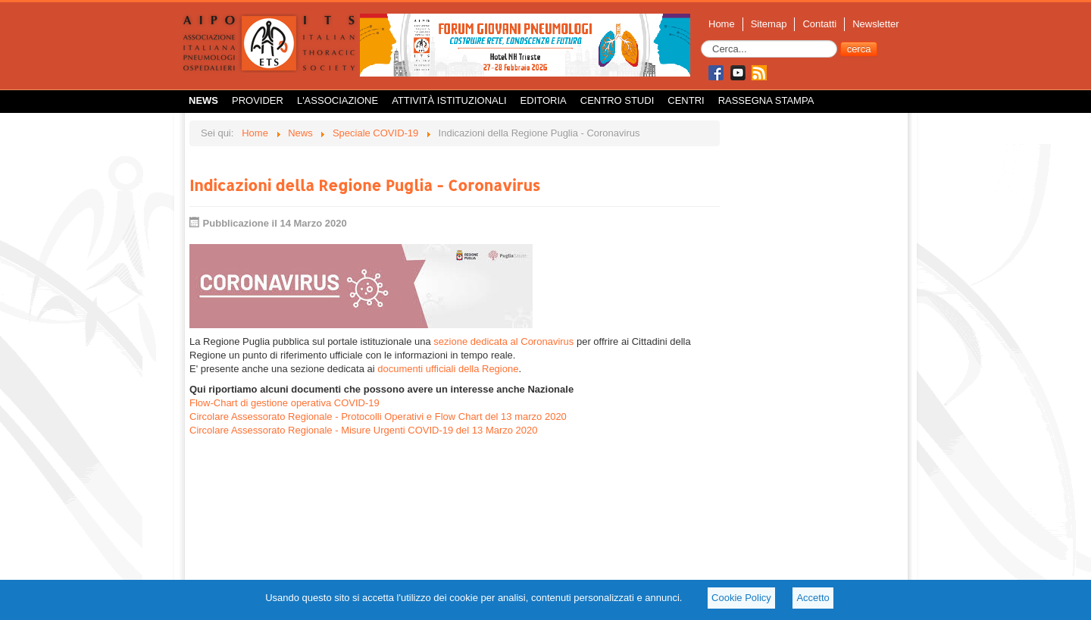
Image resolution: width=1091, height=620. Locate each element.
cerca (859, 49)
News (203, 100)
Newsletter (875, 24)
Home (721, 24)
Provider (257, 100)
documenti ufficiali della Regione (447, 368)
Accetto (812, 597)
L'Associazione (337, 100)
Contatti (819, 24)
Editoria (543, 100)
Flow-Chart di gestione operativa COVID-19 (284, 403)
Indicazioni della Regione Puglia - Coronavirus (364, 185)
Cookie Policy (741, 597)
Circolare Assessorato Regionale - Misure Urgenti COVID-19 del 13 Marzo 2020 (363, 430)
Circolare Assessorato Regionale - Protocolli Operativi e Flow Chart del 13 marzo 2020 (378, 416)
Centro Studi (617, 100)
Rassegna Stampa (766, 100)
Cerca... (701, 40)
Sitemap (769, 24)
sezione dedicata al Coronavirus (503, 341)
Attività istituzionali (449, 100)
